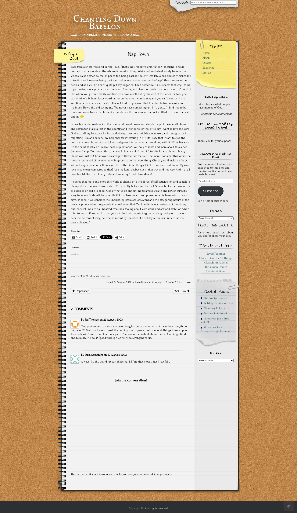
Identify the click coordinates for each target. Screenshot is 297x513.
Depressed (80, 291)
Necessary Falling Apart (215, 308)
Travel (187, 282)
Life (180, 282)
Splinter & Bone (216, 271)
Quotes (207, 62)
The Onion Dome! (216, 267)
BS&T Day (182, 291)
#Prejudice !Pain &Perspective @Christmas (215, 329)
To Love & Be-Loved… (215, 313)
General (170, 282)
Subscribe (208, 67)
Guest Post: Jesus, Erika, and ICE (215, 320)
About (206, 57)
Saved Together (215, 253)
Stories (206, 72)
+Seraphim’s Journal (216, 262)
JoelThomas (92, 319)
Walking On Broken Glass (217, 303)
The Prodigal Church (214, 298)
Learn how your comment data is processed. (146, 474)
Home (206, 52)
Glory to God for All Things (215, 258)
